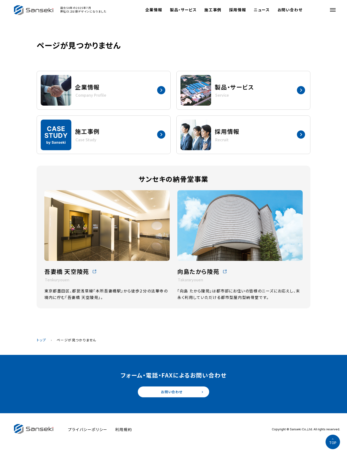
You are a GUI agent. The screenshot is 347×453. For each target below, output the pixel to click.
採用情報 (237, 10)
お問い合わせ (290, 10)
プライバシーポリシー (87, 431)
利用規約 (123, 431)
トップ (41, 340)
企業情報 (153, 10)
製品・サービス (183, 10)
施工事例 (212, 10)
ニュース (262, 10)
